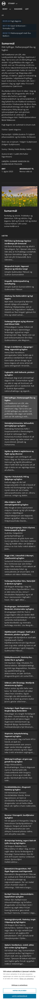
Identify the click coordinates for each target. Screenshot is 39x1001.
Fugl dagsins (12, 21)
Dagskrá (18, 9)
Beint (4, 9)
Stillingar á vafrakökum (19, 985)
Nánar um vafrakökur (27, 978)
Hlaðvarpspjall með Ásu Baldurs (17, 34)
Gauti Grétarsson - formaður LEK (15, 27)
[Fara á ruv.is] (4, 4)
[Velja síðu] (16, 3)
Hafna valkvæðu (19, 990)
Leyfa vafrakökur (19, 996)
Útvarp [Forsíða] (11, 3)
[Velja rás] (9, 9)
